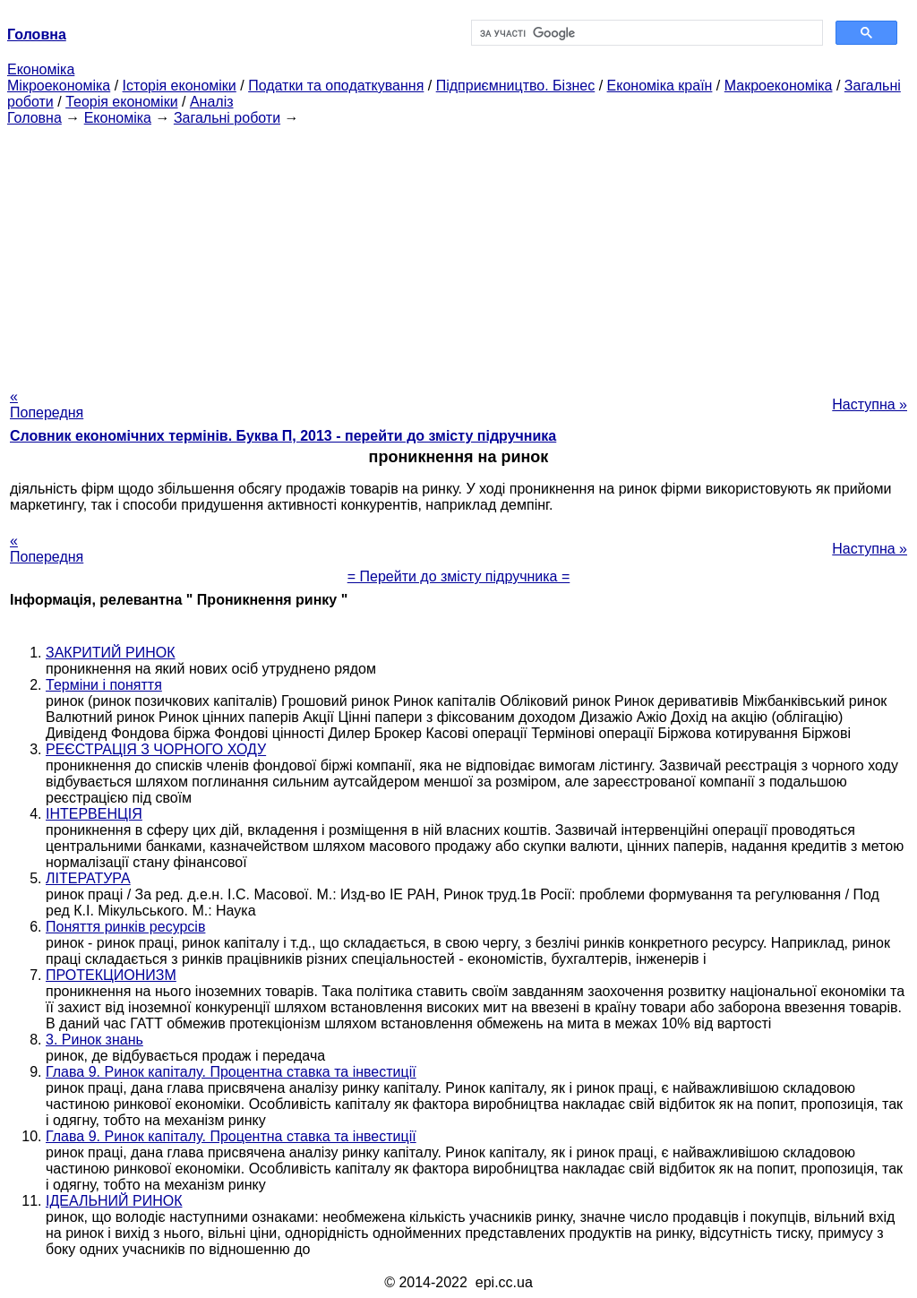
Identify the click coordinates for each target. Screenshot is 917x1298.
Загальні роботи (227, 117)
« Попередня (46, 404)
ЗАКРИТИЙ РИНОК (111, 652)
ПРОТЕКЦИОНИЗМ (111, 975)
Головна (34, 117)
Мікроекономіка (58, 85)
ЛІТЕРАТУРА (88, 878)
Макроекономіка (778, 85)
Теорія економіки (121, 101)
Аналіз (212, 101)
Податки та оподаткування (336, 85)
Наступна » (869, 404)
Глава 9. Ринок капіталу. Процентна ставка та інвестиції (231, 1071)
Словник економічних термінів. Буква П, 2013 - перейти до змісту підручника (283, 435)
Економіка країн (660, 85)
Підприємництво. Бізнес (516, 85)
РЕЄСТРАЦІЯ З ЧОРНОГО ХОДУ (156, 749)
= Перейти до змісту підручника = (458, 576)
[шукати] (645, 33)
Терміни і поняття (104, 684)
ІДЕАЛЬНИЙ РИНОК (114, 1200)
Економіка (40, 69)
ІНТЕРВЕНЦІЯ (94, 813)
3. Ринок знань (94, 1039)
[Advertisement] (458, 251)
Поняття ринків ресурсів (125, 926)
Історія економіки (179, 85)
